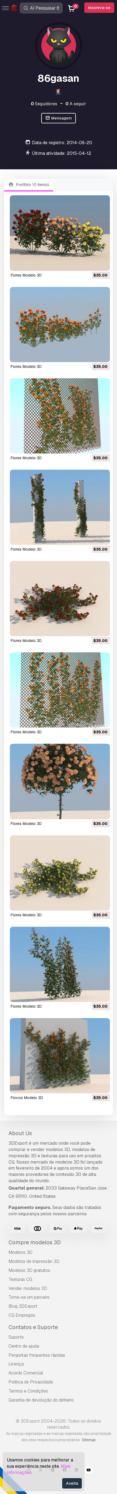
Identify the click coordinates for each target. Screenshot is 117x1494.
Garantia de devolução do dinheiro (41, 1400)
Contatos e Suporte (33, 1327)
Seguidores (44, 104)
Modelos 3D (20, 1252)
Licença (16, 1364)
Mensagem (58, 118)
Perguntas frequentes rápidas (36, 1355)
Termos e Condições (28, 1391)
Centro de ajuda (23, 1346)
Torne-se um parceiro (29, 1297)
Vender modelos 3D (27, 1288)
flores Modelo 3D (26, 275)
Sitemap (89, 1439)
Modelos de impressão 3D (33, 1261)
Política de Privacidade (30, 1382)
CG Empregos (21, 1315)
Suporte (16, 1337)
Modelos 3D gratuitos (29, 1270)
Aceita (72, 1483)
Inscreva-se (99, 7)
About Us (20, 1133)
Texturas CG (20, 1279)
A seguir (75, 104)
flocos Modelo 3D (27, 1097)
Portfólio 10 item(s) (28, 184)
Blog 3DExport (22, 1306)
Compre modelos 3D (34, 1242)
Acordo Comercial (25, 1373)
